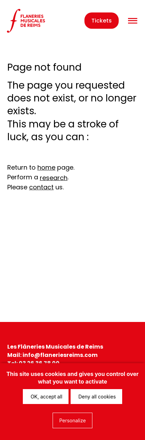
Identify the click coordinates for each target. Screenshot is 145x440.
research (53, 177)
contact (41, 187)
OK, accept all (45, 396)
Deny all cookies (96, 396)
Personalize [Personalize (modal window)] (72, 420)
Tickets (101, 21)
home (46, 167)
